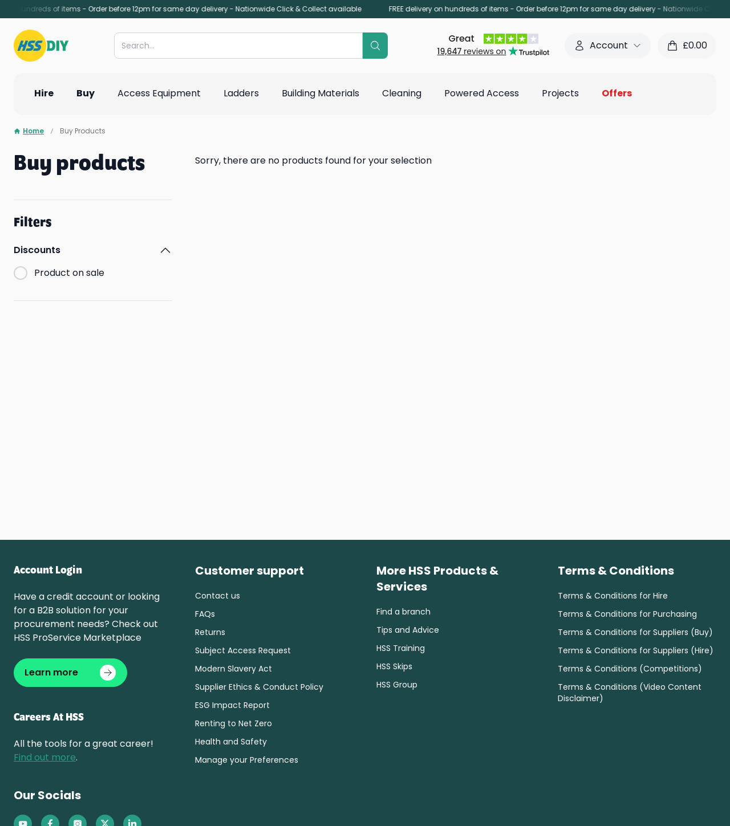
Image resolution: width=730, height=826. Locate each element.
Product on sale (69, 272)
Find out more (45, 759)
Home (29, 131)
